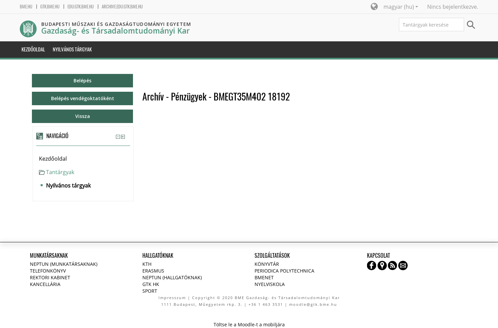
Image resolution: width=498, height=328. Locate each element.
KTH (146, 264)
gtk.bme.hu (49, 6)
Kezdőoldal (53, 158)
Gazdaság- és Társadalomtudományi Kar (115, 31)
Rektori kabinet (50, 277)
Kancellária (45, 284)
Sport (149, 291)
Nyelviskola (270, 284)
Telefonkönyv (48, 271)
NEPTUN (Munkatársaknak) (63, 264)
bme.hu (26, 6)
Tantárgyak (60, 172)
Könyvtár (267, 264)
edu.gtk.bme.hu (80, 6)
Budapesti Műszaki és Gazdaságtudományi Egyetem (116, 24)
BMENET (264, 277)
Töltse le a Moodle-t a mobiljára (249, 324)
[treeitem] (83, 159)
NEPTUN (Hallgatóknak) (172, 277)
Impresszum (172, 297)
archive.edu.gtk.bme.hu (122, 6)
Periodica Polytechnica (284, 271)
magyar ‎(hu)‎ (400, 6)
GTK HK (150, 284)
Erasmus (153, 271)
